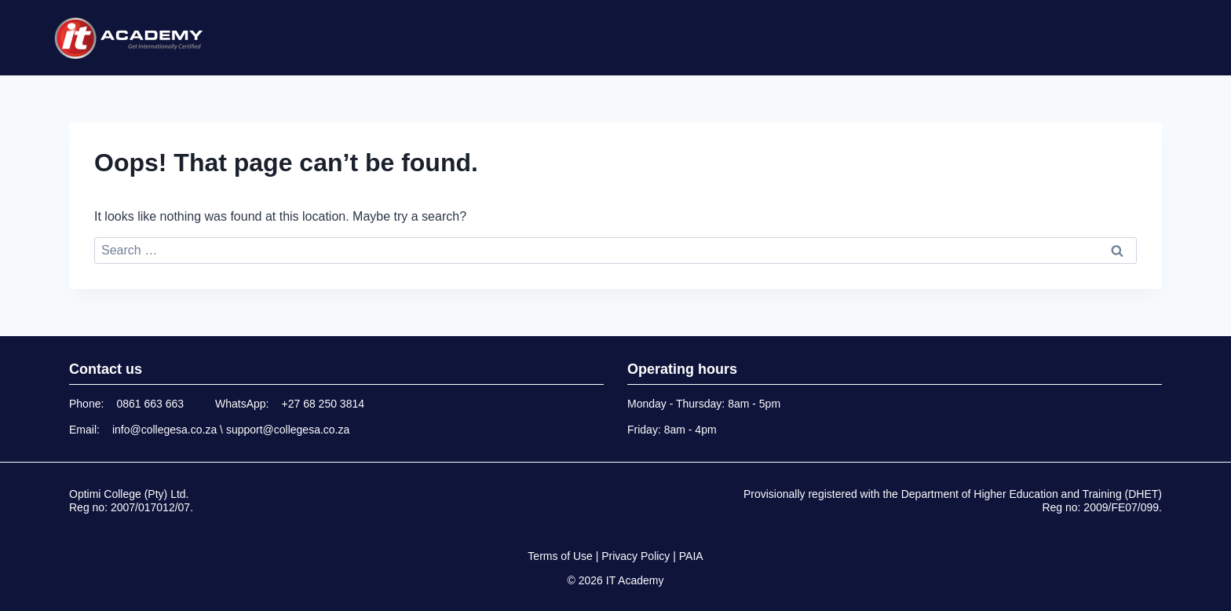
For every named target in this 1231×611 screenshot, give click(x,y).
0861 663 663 (150, 403)
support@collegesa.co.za (287, 429)
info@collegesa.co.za (164, 429)
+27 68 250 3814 (323, 403)
